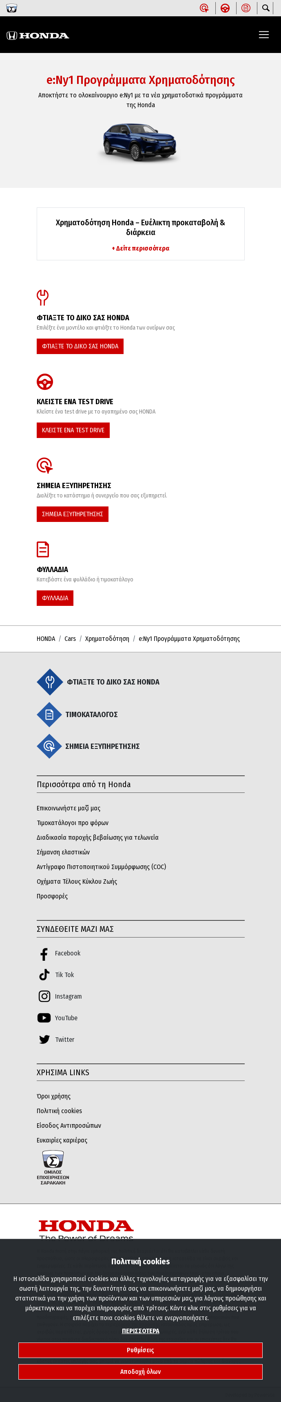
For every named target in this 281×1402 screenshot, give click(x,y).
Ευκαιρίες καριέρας (62, 1140)
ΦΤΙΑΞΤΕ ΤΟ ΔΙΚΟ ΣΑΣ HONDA (80, 346)
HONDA (46, 639)
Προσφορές (52, 896)
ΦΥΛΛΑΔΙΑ (55, 598)
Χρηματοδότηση (107, 639)
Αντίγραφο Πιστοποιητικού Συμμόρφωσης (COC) (101, 867)
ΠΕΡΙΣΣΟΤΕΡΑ (140, 1331)
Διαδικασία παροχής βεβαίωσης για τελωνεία (98, 837)
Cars (70, 639)
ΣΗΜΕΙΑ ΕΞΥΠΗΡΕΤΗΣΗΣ (72, 514)
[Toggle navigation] (264, 34)
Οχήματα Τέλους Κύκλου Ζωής (77, 881)
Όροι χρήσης (54, 1096)
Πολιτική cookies (59, 1111)
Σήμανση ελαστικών (63, 852)
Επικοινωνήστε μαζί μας (68, 808)
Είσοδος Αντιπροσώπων (69, 1125)
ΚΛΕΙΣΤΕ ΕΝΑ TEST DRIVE (73, 430)
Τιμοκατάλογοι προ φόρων (72, 823)
